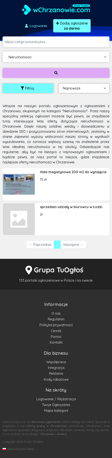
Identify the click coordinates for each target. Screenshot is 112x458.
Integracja (56, 368)
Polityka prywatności (56, 325)
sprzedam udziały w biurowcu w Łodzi (71, 207)
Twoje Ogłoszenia (56, 405)
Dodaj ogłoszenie (72, 25)
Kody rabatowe (56, 379)
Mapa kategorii (56, 410)
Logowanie (35, 26)
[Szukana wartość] (57, 41)
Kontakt (56, 342)
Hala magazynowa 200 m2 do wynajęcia (73, 172)
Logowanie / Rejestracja (56, 399)
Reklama (56, 373)
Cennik (56, 331)
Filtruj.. (28, 88)
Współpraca (56, 362)
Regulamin (56, 319)
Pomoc (56, 336)
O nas (56, 313)
